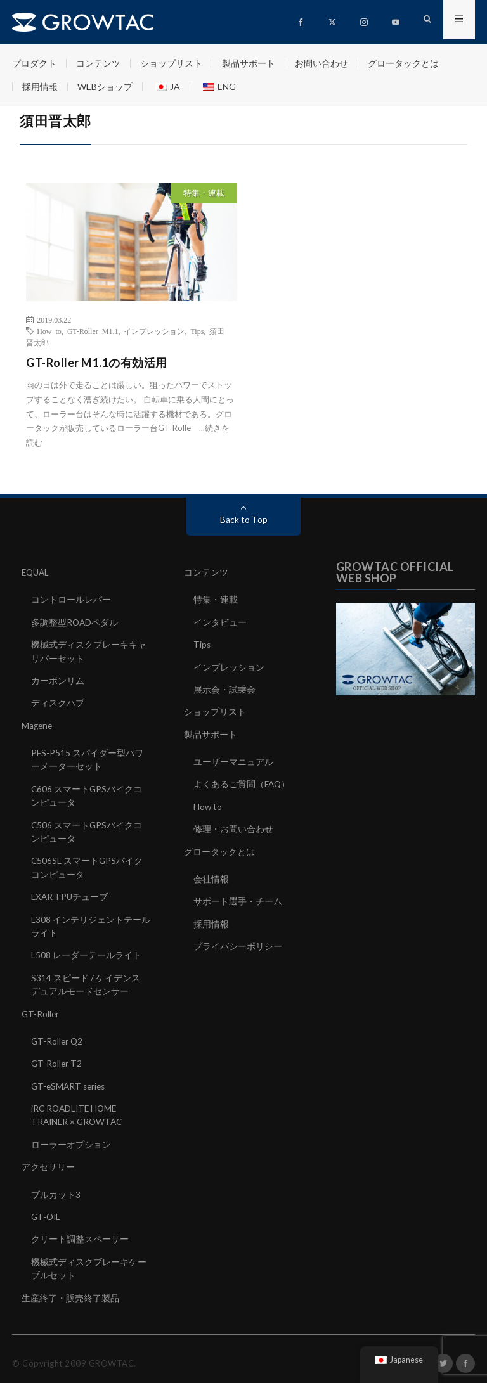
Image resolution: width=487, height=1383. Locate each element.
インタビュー (220, 621)
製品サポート (248, 63)
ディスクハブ (57, 701)
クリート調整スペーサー (80, 1231)
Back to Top (244, 519)
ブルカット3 (56, 1186)
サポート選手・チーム (237, 897)
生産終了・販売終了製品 (70, 1288)
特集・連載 (203, 193)
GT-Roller (41, 1008)
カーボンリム (57, 679)
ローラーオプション (71, 1137)
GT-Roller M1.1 (93, 331)
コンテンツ (98, 63)
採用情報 (40, 86)
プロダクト (34, 63)
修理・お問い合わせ (233, 826)
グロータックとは (403, 63)
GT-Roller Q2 (57, 1035)
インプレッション (154, 331)
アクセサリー (48, 1159)
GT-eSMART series (70, 1079)
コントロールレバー (71, 599)
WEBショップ (105, 86)
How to (49, 331)
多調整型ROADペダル (75, 621)
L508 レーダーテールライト (86, 950)
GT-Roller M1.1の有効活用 (96, 363)
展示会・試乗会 (224, 688)
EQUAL (36, 572)
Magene (38, 723)
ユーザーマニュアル (233, 759)
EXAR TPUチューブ (70, 892)
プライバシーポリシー (237, 942)
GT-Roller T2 (57, 1057)
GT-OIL (46, 1209)
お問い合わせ (321, 63)
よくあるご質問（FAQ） (242, 781)
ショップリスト (171, 63)
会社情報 (211, 875)
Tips (197, 331)
